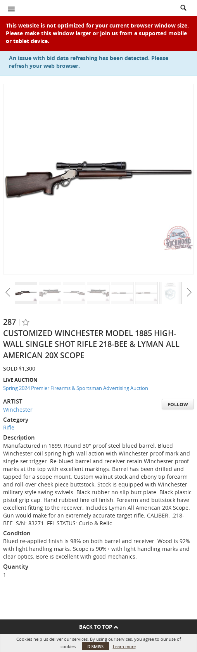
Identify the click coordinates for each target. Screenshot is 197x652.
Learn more (124, 646)
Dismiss (95, 646)
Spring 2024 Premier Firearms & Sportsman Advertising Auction (75, 388)
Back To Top (98, 626)
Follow (178, 404)
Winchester (18, 409)
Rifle (8, 427)
